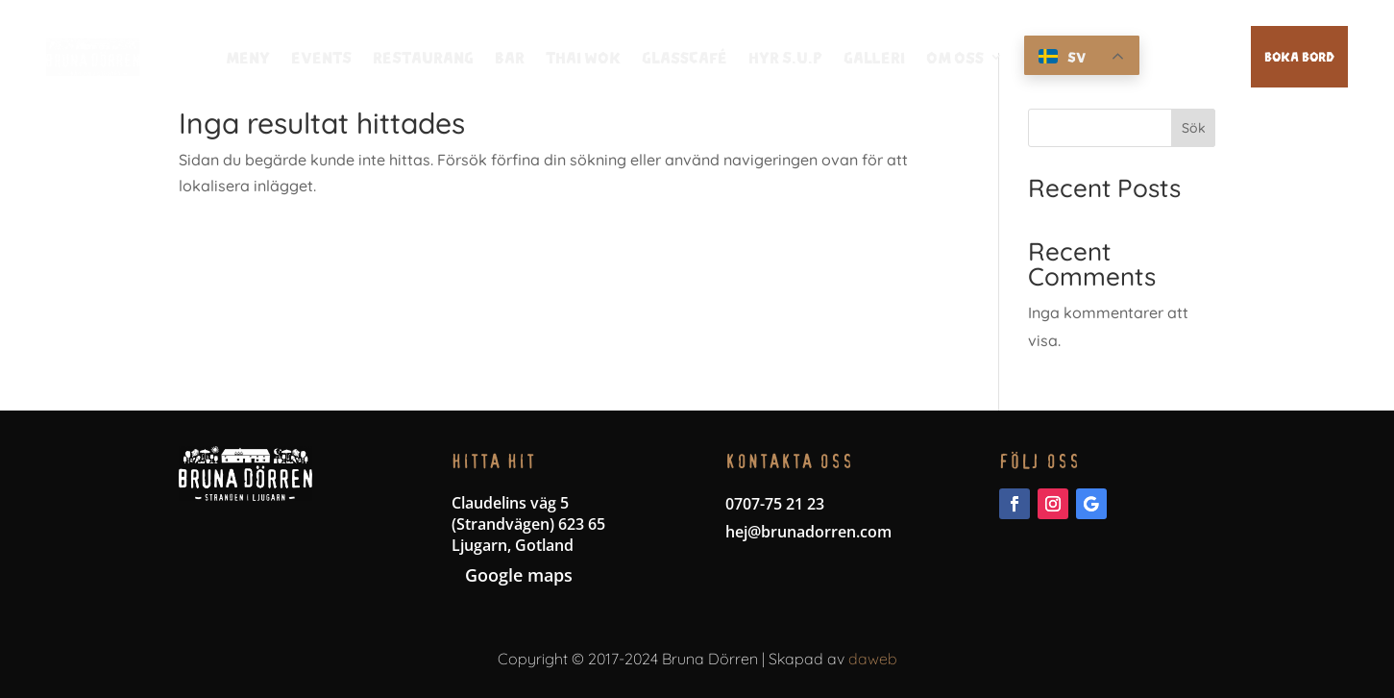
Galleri (874, 57)
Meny (248, 57)
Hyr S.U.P (785, 57)
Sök (1194, 128)
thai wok (583, 57)
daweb (872, 658)
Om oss (955, 57)
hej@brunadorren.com (808, 531)
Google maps (519, 574)
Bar (510, 57)
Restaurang (423, 57)
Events (321, 57)
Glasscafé (684, 57)
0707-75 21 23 (774, 503)
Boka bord (1299, 55)
